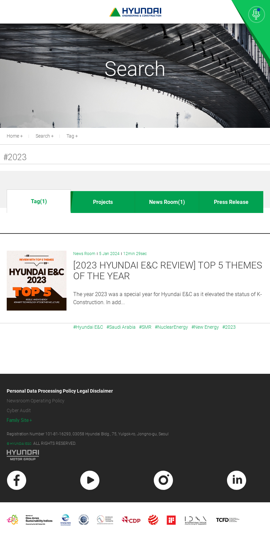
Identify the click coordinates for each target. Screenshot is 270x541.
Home (13, 136)
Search (43, 136)
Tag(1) (39, 201)
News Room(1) (167, 202)
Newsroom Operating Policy (35, 400)
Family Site (18, 420)
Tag (70, 136)
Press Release (231, 202)
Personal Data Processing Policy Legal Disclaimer (60, 391)
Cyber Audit (19, 410)
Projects (103, 202)
